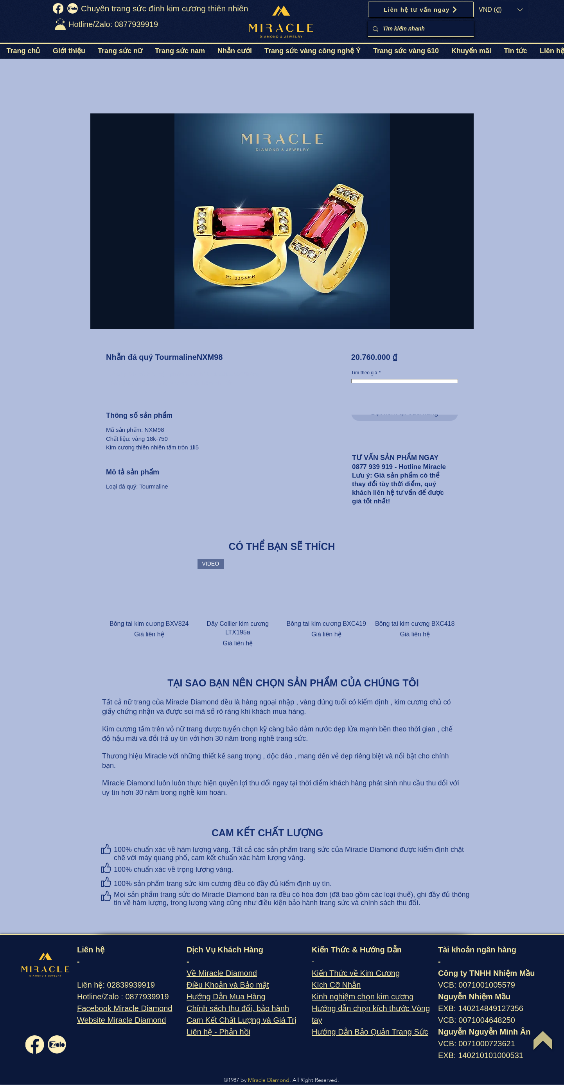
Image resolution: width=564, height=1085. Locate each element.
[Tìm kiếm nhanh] (420, 28)
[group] (282, 603)
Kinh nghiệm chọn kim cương (362, 996)
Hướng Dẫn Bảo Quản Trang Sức (370, 1032)
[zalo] (72, 8)
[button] (501, 10)
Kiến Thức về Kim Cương (356, 973)
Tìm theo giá (366, 372)
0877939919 (147, 996)
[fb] (58, 8)
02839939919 (131, 985)
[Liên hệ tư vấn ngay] (421, 9)
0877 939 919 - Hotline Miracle (399, 467)
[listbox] (501, 10)
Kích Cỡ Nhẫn (336, 985)
